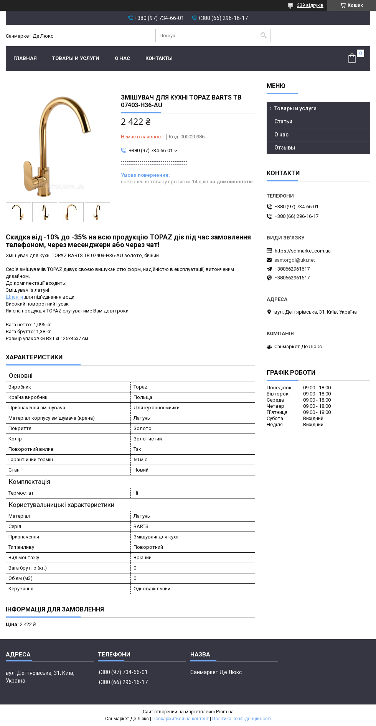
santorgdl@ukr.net (294, 260)
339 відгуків (310, 5)
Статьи (283, 121)
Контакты (159, 58)
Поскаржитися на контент (180, 718)
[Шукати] (263, 35)
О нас (122, 58)
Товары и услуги (75, 58)
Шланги (14, 297)
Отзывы (284, 148)
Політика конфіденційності (241, 718)
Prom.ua (225, 711)
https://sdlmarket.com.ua (303, 251)
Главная (25, 58)
